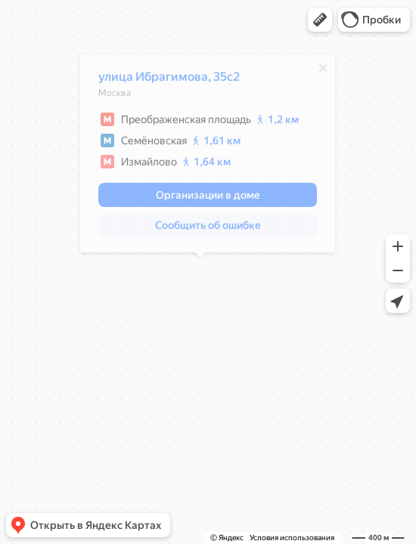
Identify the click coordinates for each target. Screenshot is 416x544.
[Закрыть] (315, 72)
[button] (320, 20)
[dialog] (200, 157)
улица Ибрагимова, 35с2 (161, 80)
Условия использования (292, 537)
